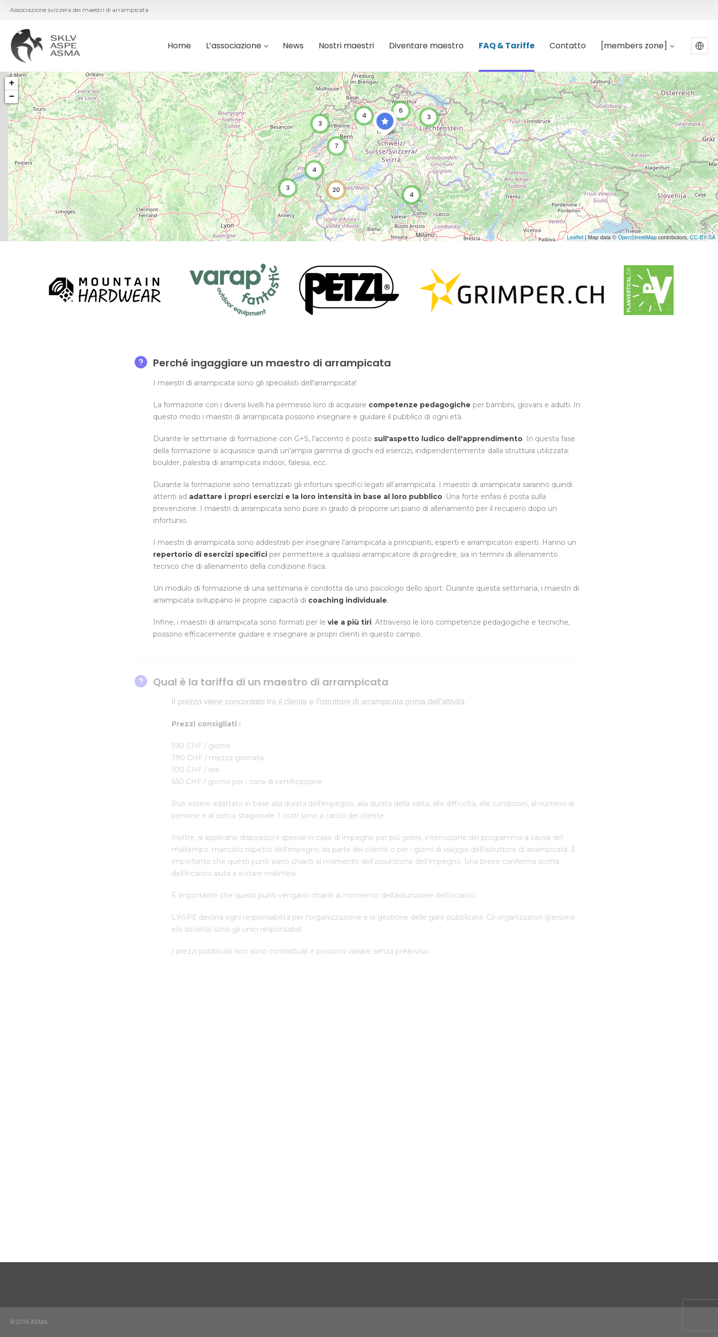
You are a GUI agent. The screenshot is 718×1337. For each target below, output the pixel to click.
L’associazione (237, 46)
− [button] (11, 97)
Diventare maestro (426, 46)
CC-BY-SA (703, 237)
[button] (699, 45)
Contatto (567, 46)
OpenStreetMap (637, 237)
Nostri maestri (346, 46)
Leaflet (575, 237)
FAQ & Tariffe (507, 46)
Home (179, 46)
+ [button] (11, 83)
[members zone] (637, 46)
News (293, 46)
